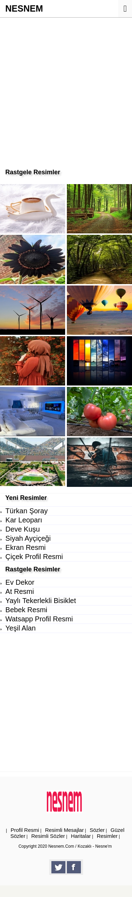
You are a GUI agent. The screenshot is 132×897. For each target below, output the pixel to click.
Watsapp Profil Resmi (39, 619)
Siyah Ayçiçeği (28, 538)
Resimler (107, 836)
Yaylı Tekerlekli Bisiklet (40, 600)
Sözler (97, 830)
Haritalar (81, 836)
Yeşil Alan (20, 628)
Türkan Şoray (26, 511)
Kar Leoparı (23, 520)
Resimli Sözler (48, 836)
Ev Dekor (19, 582)
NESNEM (24, 8)
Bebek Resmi (26, 610)
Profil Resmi (25, 830)
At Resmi (19, 591)
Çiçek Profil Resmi (34, 556)
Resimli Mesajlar (64, 830)
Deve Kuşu (22, 529)
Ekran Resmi (25, 547)
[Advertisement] (66, 87)
